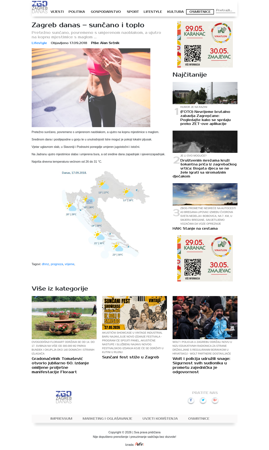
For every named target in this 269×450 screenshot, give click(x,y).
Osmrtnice (200, 12)
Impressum (61, 419)
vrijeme (69, 264)
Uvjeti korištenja (160, 419)
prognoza (57, 264)
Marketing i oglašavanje (107, 419)
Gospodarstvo (106, 12)
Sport (133, 12)
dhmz (45, 264)
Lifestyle (153, 12)
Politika (77, 12)
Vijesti (57, 12)
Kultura (175, 12)
